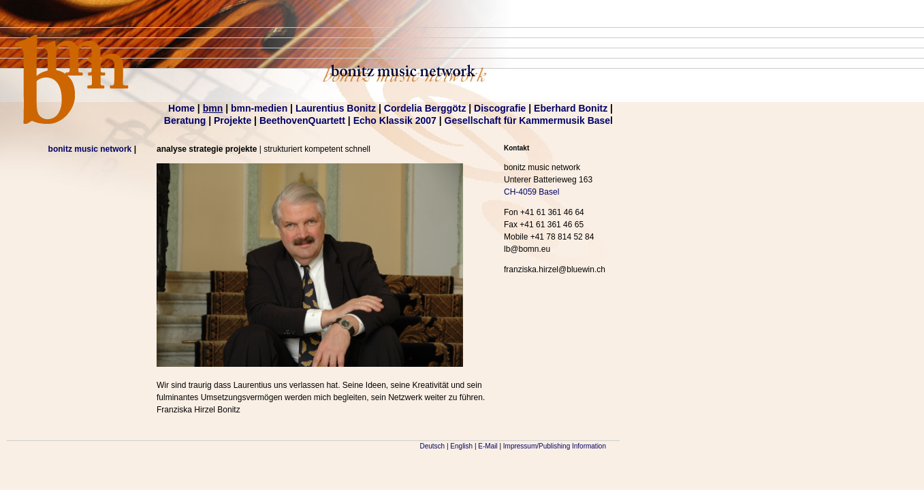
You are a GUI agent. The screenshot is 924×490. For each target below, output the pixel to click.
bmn (213, 108)
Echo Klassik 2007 (394, 120)
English (461, 446)
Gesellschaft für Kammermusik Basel (529, 120)
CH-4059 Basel (531, 192)
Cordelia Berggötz (425, 108)
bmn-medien (259, 108)
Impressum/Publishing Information (554, 446)
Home (181, 108)
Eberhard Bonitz (570, 108)
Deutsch (432, 446)
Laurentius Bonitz (336, 108)
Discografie (500, 108)
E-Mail (487, 446)
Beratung (185, 120)
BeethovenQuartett (302, 120)
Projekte (232, 120)
